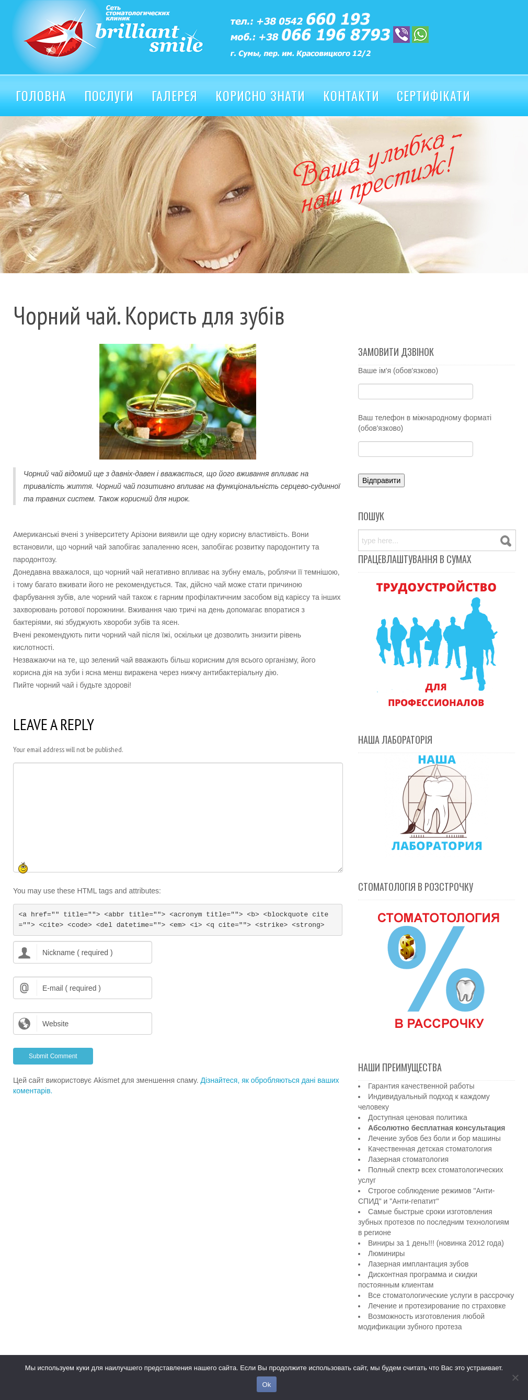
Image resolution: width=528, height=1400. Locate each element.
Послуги (109, 95)
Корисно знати (260, 95)
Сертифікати (433, 95)
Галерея (175, 95)
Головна (41, 95)
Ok (266, 1384)
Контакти (351, 95)
